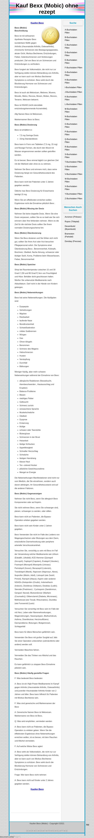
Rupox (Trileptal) (72, 221)
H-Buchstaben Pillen (71, 81)
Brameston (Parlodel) (69, 235)
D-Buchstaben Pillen (71, 53)
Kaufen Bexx (37, 23)
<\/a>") (17, 837)
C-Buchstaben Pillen (71, 46)
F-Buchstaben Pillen (73, 68)
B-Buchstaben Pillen (71, 38)
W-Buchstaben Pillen (71, 180)
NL (58, 831)
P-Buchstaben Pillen (71, 133)
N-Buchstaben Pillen (71, 117)
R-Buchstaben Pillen (71, 148)
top (87, 825)
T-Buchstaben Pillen (73, 162)
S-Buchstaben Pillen (71, 155)
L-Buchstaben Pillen (73, 104)
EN (41, 831)
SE (66, 831)
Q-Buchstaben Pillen (71, 140)
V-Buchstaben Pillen (73, 174)
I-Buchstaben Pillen (73, 87)
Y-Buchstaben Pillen (73, 194)
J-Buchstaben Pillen (73, 92)
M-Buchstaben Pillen (71, 110)
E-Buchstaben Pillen (71, 61)
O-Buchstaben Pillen (71, 125)
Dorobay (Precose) (73, 241)
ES (36, 831)
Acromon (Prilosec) (73, 217)
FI (45, 831)
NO (53, 831)
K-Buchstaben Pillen (71, 98)
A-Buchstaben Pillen (71, 31)
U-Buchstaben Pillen (71, 168)
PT (62, 831)
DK (32, 831)
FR (49, 831)
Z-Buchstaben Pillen (73, 199)
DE (27, 831)
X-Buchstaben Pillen (71, 187)
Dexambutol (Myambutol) (70, 227)
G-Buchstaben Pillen (71, 73)
